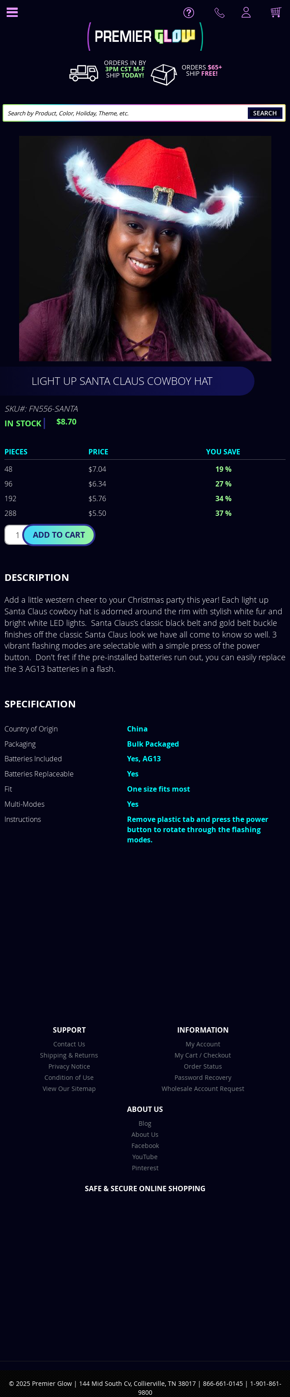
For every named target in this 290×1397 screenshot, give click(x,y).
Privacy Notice (69, 1066)
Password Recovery (203, 1077)
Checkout (217, 1055)
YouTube (145, 1156)
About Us (145, 1134)
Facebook (145, 1145)
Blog (145, 1123)
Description (36, 577)
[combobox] (144, 113)
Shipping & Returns (69, 1055)
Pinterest (145, 1168)
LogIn (245, 13)
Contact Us (69, 1044)
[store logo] (145, 37)
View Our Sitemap (69, 1088)
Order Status (203, 1066)
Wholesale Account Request (203, 1088)
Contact (221, 14)
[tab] (145, 577)
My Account (203, 1044)
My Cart (186, 1055)
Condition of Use (69, 1077)
